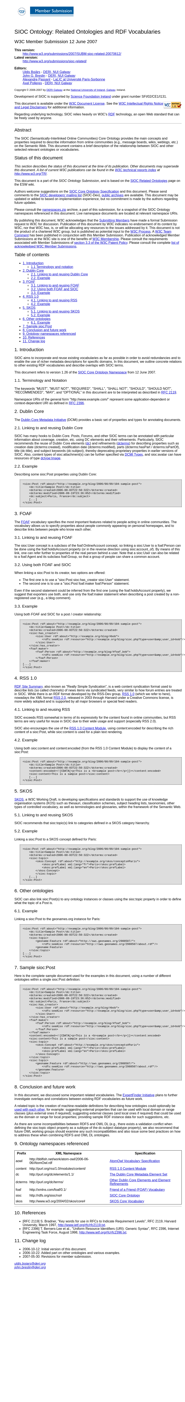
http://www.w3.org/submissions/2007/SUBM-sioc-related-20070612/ (72, 54)
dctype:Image (50, 458)
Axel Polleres (32, 83)
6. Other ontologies (36, 319)
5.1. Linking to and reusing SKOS (55, 311)
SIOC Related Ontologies (148, 181)
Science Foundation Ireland (91, 96)
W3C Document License (87, 103)
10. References (34, 337)
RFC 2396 (76, 403)
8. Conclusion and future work (44, 330)
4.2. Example (40, 304)
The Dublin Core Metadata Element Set (138, 1223)
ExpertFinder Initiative (139, 1144)
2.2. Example (40, 278)
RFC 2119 (168, 392)
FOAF (25, 526)
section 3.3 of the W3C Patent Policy (101, 242)
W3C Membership (105, 239)
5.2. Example (40, 315)
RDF (111, 114)
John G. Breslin (34, 75)
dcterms (123, 443)
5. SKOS (29, 307)
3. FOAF (29, 281)
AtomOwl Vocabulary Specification (135, 1210)
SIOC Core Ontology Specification (94, 191)
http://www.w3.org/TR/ (30, 173)
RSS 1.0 (128, 707)
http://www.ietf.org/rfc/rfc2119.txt (81, 1274)
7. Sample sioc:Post (37, 326)
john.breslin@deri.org (30, 1316)
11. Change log (34, 341)
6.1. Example (40, 322)
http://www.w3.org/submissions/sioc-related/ (55, 61)
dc (88, 443)
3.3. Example (40, 293)
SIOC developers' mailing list (61, 195)
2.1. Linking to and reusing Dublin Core (59, 274)
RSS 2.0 (60, 711)
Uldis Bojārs (31, 72)
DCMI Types (134, 454)
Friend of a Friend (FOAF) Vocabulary (137, 1238)
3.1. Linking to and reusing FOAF (55, 285)
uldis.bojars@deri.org (30, 1312)
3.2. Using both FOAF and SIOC (54, 289)
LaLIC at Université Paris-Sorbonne (79, 79)
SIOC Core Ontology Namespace (102, 372)
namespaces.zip (54, 209)
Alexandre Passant (36, 79)
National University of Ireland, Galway (93, 89)
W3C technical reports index (135, 170)
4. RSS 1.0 (31, 296)
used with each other (29, 1158)
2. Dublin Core (33, 270)
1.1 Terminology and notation (52, 267)
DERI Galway (55, 89)
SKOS (18, 817)
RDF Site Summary (28, 700)
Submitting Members (114, 220)
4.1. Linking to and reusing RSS (54, 300)
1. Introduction (33, 263)
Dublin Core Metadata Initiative (43, 420)
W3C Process (140, 231)
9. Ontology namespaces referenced (49, 333)
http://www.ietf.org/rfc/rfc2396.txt (102, 1281)
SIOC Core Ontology (125, 1244)
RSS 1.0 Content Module (87, 742)
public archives (113, 195)
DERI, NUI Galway (56, 72)
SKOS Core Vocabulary (127, 1250)
